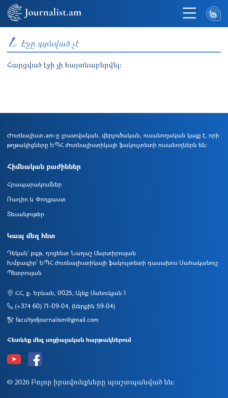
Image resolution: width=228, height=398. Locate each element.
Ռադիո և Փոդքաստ (36, 199)
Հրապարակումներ (34, 184)
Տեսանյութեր (25, 214)
